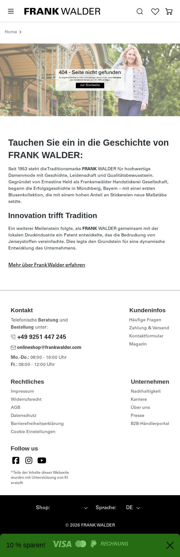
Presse (137, 416)
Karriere (139, 400)
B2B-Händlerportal (150, 424)
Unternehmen (150, 381)
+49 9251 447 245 (38, 337)
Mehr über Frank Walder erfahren (46, 265)
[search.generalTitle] (139, 11)
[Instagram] (29, 460)
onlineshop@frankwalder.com (46, 348)
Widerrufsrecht (26, 400)
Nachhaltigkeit (146, 392)
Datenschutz (23, 416)
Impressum (22, 392)
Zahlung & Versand (149, 328)
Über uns (140, 408)
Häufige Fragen (145, 320)
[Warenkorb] (168, 11)
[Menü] (10, 11)
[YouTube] (42, 460)
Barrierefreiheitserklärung (37, 424)
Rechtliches (27, 381)
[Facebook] (16, 460)
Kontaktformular (146, 336)
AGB (15, 408)
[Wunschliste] (155, 11)
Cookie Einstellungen (33, 432)
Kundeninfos (147, 310)
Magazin (138, 344)
